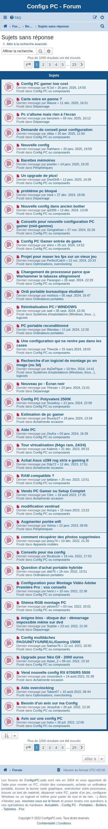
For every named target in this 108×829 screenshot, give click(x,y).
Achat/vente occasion (48, 421)
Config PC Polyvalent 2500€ (46, 399)
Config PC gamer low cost (44, 84)
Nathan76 (54, 645)
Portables (85, 805)
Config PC (69, 805)
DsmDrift (53, 179)
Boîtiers (101, 805)
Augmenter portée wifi (41, 521)
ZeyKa (51, 433)
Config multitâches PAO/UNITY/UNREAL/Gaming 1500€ (48, 639)
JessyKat (53, 707)
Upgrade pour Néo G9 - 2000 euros (52, 657)
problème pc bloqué (39, 191)
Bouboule (53, 556)
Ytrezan (52, 387)
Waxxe (51, 103)
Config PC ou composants (51, 91)
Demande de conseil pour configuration (56, 129)
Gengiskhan (55, 230)
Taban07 (53, 691)
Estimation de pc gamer (42, 414)
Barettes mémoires (38, 160)
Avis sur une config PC (41, 718)
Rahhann (53, 149)
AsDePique (55, 369)
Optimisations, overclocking (52, 264)
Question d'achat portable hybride (51, 567)
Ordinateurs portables (48, 299)
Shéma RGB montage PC (43, 602)
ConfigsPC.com (35, 780)
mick (50, 195)
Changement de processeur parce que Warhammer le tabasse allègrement (53, 274)
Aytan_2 (52, 661)
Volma (51, 525)
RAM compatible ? (37, 475)
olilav (50, 133)
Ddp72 (51, 464)
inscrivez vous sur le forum (41, 801)
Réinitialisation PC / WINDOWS (49, 307)
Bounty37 (53, 418)
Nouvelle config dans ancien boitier (53, 206)
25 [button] (74, 64)
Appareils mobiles (45, 544)
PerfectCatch (56, 260)
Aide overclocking (37, 688)
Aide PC (28, 430)
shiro (50, 245)
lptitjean (52, 479)
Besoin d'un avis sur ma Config (49, 703)
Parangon (54, 280)
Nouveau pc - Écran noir (43, 384)
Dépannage (41, 106)
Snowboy (53, 403)
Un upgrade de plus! (39, 175)
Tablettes (9, 809)
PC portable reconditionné (45, 325)
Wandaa (53, 329)
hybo (50, 722)
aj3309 (51, 210)
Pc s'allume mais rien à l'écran (48, 114)
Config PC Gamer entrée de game (51, 241)
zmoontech (54, 676)
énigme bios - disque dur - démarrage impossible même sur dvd (52, 620)
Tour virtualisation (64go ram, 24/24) (53, 445)
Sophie (52, 626)
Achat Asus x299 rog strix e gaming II (54, 460)
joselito (52, 164)
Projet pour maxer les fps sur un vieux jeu (58, 256)
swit (49, 310)
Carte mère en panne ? (41, 99)
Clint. (50, 495)
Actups (52, 510)
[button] (28, 64)
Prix (21, 809)
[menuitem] (15, 17)
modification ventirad (40, 506)
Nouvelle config (35, 145)
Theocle (52, 349)
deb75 (51, 571)
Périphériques (43, 167)
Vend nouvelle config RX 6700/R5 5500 (55, 672)
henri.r (51, 591)
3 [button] (50, 64)
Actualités (51, 805)
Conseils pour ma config (43, 552)
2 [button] (43, 64)
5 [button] (63, 64)
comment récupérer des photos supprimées (60, 537)
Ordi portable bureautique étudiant (52, 291)
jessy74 (52, 541)
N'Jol (50, 87)
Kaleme (52, 449)
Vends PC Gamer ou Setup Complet (53, 491)
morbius (52, 295)
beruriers (53, 118)
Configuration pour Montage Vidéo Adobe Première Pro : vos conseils (56, 585)
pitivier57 (53, 606)
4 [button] (56, 64)
